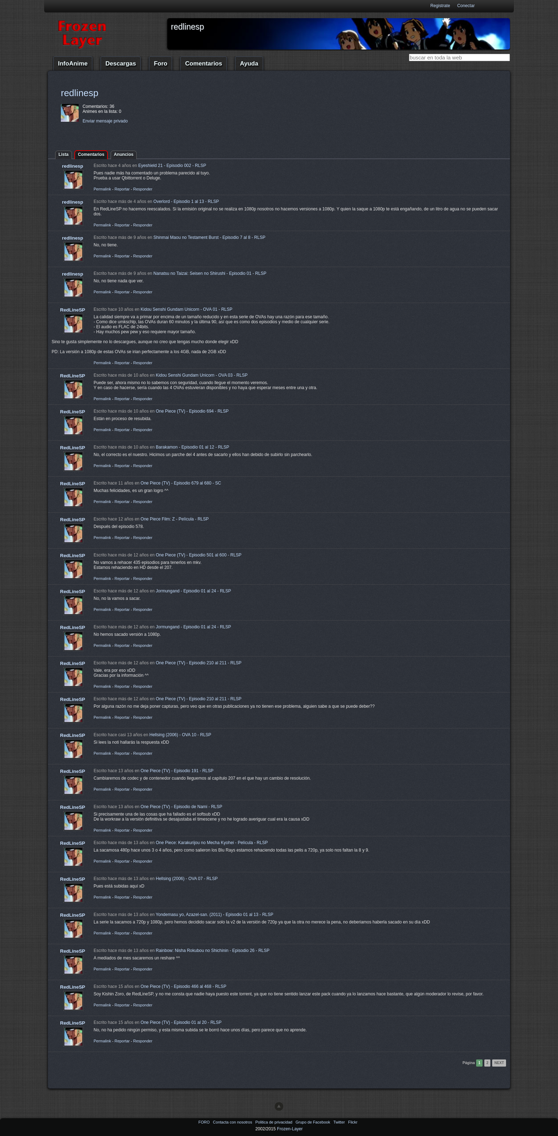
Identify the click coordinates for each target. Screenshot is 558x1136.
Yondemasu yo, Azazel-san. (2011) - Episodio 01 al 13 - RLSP (214, 914)
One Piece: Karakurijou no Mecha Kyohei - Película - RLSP (212, 842)
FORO (204, 1122)
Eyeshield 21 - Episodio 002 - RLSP (172, 165)
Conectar (466, 5)
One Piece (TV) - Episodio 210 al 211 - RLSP (199, 662)
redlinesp (80, 93)
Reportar (122, 189)
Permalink (102, 189)
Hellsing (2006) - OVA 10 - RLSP (180, 734)
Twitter (339, 1122)
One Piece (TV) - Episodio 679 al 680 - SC (181, 483)
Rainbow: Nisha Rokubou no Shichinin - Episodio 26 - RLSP (213, 950)
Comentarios (203, 63)
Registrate (440, 5)
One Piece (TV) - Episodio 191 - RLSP (177, 770)
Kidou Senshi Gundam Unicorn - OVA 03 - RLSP (202, 375)
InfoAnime (73, 63)
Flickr (352, 1122)
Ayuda (249, 63)
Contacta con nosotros (233, 1122)
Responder (142, 189)
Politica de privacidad (274, 1122)
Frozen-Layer (289, 1128)
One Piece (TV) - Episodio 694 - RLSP (192, 411)
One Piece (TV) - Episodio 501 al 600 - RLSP (199, 555)
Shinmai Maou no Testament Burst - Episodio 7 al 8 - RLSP (209, 237)
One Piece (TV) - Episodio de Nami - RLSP (181, 806)
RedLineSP (72, 310)
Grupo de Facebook (313, 1122)
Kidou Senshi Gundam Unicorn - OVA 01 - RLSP (186, 309)
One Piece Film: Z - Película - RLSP (175, 519)
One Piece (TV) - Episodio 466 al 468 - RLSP (183, 986)
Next (499, 1063)
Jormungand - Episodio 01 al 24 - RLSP (193, 590)
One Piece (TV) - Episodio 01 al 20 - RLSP (181, 1022)
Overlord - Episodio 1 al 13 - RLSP (186, 201)
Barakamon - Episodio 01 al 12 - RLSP (192, 447)
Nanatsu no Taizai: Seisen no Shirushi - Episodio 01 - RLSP (209, 273)
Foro (160, 63)
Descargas (120, 63)
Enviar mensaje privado (105, 121)
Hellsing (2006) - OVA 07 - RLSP (187, 878)
